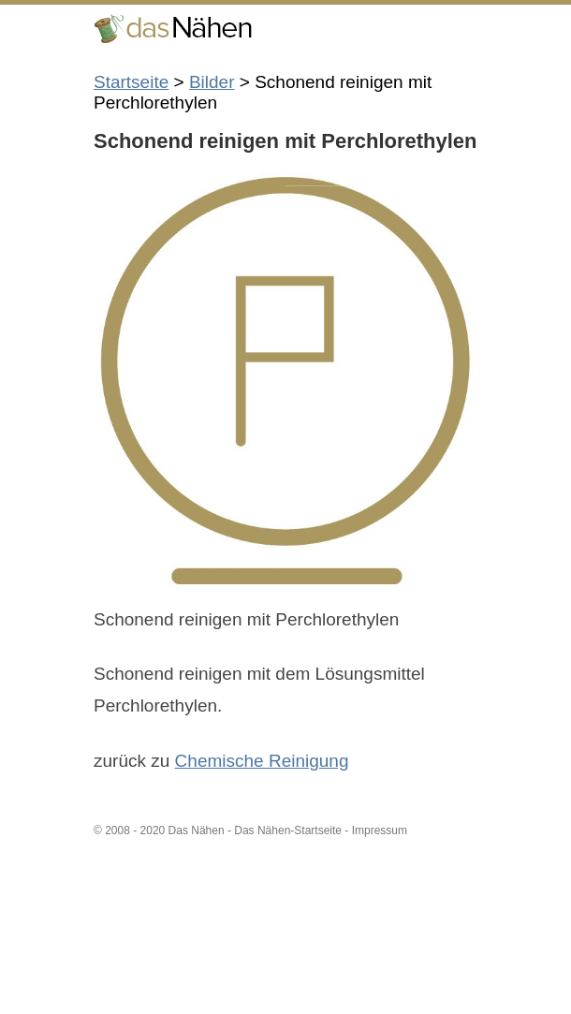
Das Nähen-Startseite (288, 830)
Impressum (379, 830)
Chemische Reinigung (262, 761)
